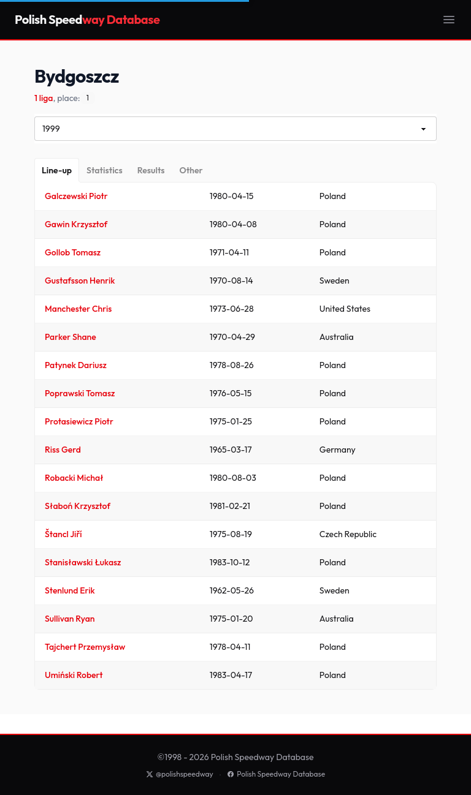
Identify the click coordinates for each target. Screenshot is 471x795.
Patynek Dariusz (76, 365)
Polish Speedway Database (276, 773)
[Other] (191, 170)
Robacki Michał (74, 477)
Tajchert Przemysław (85, 646)
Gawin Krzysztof (76, 224)
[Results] (151, 170)
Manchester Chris (78, 308)
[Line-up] (56, 170)
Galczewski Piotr (76, 196)
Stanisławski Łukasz (83, 562)
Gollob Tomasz (73, 252)
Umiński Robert (74, 674)
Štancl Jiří (63, 534)
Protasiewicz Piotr (79, 421)
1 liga (43, 98)
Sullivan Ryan (70, 618)
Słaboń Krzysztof (77, 505)
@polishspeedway (179, 773)
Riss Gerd (63, 449)
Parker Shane (70, 336)
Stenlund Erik (70, 590)
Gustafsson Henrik (80, 280)
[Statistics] (104, 170)
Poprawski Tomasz (80, 393)
